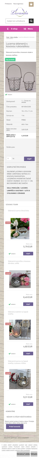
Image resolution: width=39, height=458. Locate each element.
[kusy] (9, 158)
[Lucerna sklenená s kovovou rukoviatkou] (20, 62)
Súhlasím (34, 454)
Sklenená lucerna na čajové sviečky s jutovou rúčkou (18, 362)
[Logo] (19, 12)
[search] (31, 21)
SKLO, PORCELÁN (13, 188)
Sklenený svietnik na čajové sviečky (18, 313)
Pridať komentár (14, 426)
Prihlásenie (8, 4)
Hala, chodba (14, 37)
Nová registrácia (18, 4)
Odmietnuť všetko (23, 454)
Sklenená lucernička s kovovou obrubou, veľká (19, 262)
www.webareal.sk (23, 438)
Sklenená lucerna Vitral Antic (18, 211)
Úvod (7, 37)
